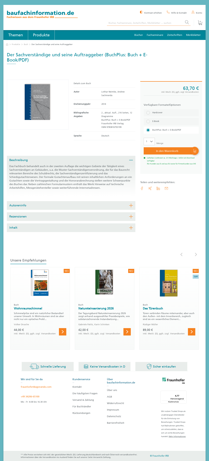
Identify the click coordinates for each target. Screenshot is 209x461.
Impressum (113, 409)
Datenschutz (114, 416)
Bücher (138, 34)
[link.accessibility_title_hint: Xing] (150, 188)
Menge (159, 143)
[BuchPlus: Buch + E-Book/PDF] (171, 130)
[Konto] (197, 13)
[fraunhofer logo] (173, 381)
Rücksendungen (81, 413)
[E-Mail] (166, 188)
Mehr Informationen (177, 436)
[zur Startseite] (7, 44)
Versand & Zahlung (83, 399)
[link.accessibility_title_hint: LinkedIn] (158, 188)
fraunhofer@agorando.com (36, 386)
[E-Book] (171, 121)
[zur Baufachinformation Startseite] (54, 15)
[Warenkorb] (198, 23)
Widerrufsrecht (115, 403)
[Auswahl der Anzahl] (149, 141)
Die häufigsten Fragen (84, 393)
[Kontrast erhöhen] (151, 12)
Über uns (112, 390)
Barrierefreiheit (115, 422)
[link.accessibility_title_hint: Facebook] (142, 188)
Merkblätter (193, 34)
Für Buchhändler (81, 406)
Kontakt (77, 386)
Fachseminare (155, 34)
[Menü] (185, 393)
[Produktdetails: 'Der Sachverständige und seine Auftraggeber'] (37, 104)
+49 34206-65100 (30, 396)
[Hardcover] (171, 112)
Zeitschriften (174, 34)
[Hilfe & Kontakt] (177, 13)
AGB (109, 396)
